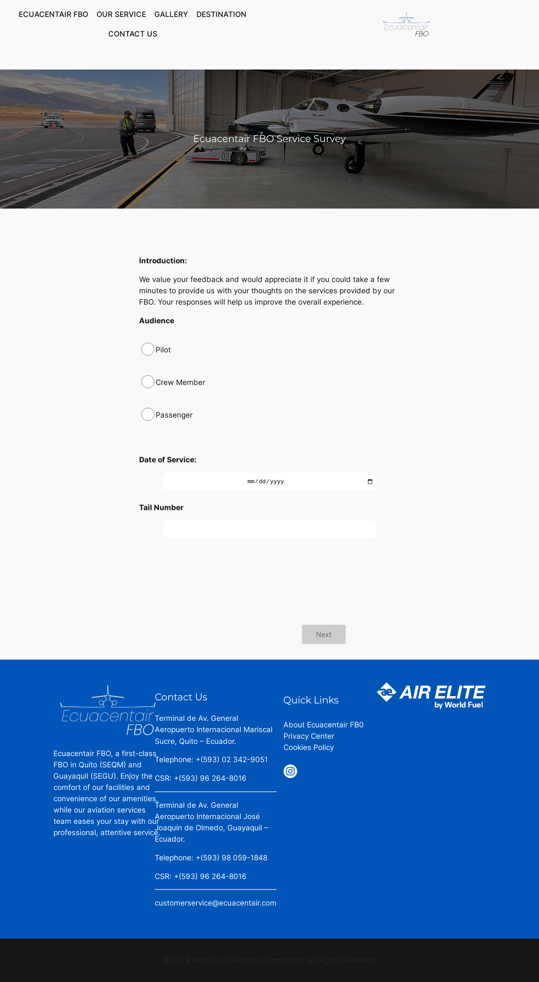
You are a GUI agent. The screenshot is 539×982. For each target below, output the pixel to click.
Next (324, 634)
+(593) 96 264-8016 (210, 778)
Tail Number (161, 507)
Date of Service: (167, 459)
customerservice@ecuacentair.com (215, 903)
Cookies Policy (308, 747)
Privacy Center (308, 736)
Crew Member (180, 382)
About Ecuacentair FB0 (323, 724)
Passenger (174, 415)
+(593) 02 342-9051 (232, 759)
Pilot (163, 349)
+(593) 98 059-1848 (231, 857)
